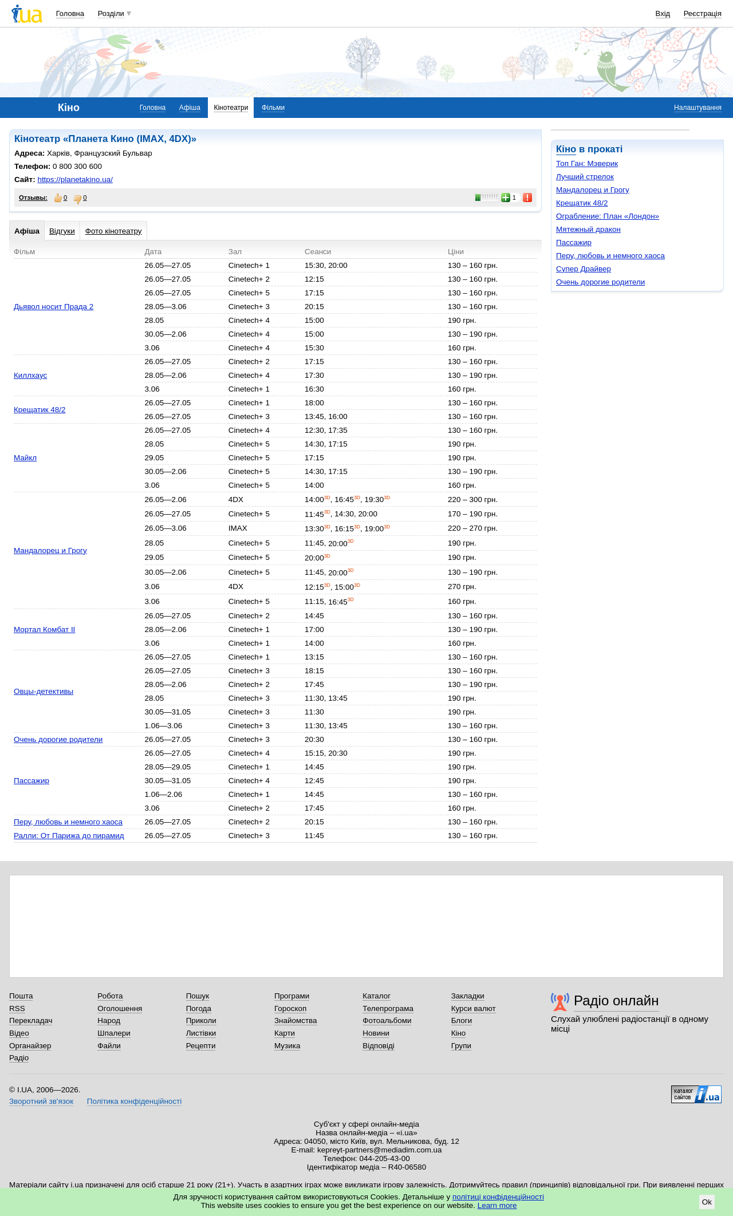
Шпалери (113, 1033)
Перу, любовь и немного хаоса (610, 255)
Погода (198, 1008)
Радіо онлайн (616, 1000)
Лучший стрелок (585, 176)
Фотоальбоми (386, 1020)
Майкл (25, 457)
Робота (110, 996)
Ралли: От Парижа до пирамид (69, 835)
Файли (109, 1045)
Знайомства (295, 1020)
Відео (19, 1033)
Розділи (111, 13)
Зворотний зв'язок (41, 1101)
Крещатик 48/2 (582, 203)
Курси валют (473, 1008)
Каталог (376, 996)
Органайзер (30, 1045)
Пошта (21, 996)
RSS (17, 1008)
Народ (108, 1020)
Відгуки (62, 231)
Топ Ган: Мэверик (587, 163)
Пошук (198, 996)
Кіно (566, 149)
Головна (70, 13)
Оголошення (119, 1008)
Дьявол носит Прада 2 (53, 306)
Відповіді (378, 1045)
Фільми (273, 108)
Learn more (497, 1205)
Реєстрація (703, 13)
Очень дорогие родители (600, 282)
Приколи (201, 1020)
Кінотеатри (231, 108)
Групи (461, 1045)
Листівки (201, 1033)
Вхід (663, 13)
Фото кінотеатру (113, 231)
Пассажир (574, 242)
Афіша (189, 108)
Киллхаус (30, 375)
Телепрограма (387, 1008)
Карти (284, 1033)
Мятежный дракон (588, 229)
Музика (287, 1045)
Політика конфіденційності (134, 1101)
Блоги (461, 1020)
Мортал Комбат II (44, 629)
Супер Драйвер (583, 268)
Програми (291, 996)
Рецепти (201, 1045)
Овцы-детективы (43, 691)
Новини (375, 1033)
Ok (707, 1202)
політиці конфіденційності (498, 1197)
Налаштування (698, 108)
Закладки (467, 996)
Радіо (19, 1057)
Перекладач (30, 1020)
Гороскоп (290, 1008)
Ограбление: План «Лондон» (607, 216)
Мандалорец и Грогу (592, 189)
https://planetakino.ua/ (74, 179)
